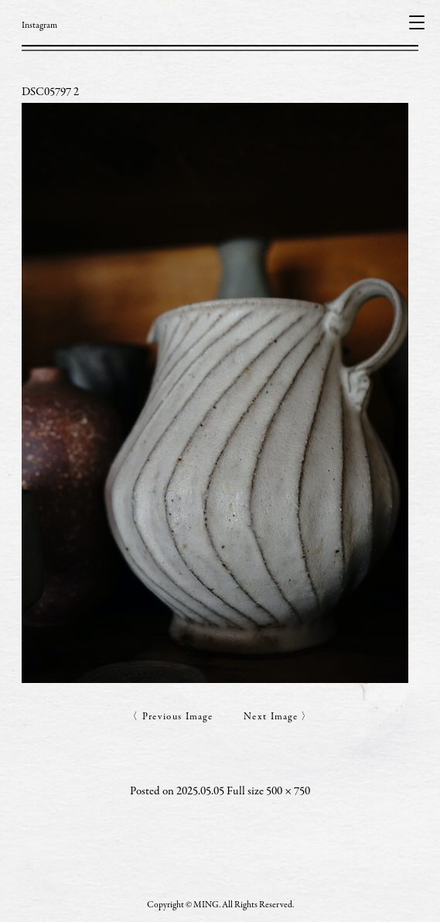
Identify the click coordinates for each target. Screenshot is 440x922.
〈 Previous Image (170, 717)
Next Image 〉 (278, 717)
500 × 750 (288, 791)
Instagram (39, 25)
